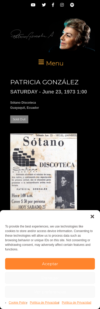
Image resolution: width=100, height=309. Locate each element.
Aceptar (50, 263)
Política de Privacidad (44, 302)
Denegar (50, 277)
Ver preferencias (50, 291)
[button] (92, 216)
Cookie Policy (18, 302)
